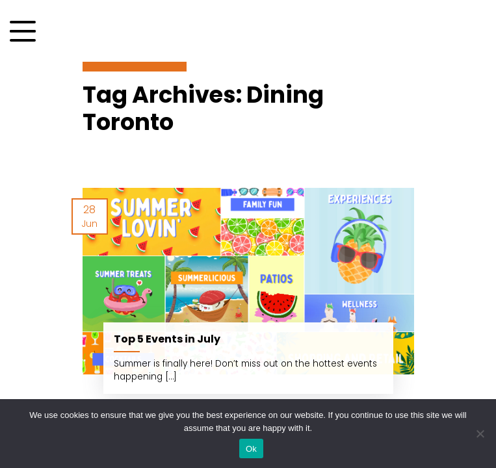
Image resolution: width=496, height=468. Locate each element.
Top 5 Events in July (167, 339)
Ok (251, 449)
